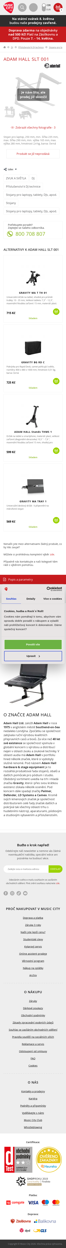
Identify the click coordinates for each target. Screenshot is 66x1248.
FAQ (33, 1058)
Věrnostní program (33, 961)
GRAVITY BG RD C (33, 362)
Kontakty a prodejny (33, 1091)
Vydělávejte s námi (33, 1113)
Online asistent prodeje (33, 953)
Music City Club (33, 1120)
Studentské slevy (33, 939)
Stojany (11, 203)
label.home (5, 47)
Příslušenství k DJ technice (31, 47)
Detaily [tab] (31, 598)
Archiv (33, 975)
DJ (12, 47)
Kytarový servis (33, 946)
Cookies (33, 1065)
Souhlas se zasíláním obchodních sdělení (33, 1029)
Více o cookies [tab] (52, 598)
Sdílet (10, 169)
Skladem (33, 318)
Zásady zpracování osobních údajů (33, 1022)
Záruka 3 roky (33, 925)
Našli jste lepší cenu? (33, 932)
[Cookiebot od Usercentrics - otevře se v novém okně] (47, 589)
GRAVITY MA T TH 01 (33, 292)
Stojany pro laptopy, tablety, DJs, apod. (31, 195)
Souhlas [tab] (11, 598)
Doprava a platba (33, 917)
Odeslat (55, 869)
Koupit (56, 311)
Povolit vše (33, 644)
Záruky (33, 1001)
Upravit (33, 655)
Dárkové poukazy (33, 1008)
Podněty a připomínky (33, 1105)
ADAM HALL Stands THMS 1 (33, 431)
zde (52, 554)
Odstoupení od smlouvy (33, 1051)
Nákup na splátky (33, 968)
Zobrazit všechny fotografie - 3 (35, 127)
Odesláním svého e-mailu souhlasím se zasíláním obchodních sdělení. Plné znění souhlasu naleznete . (33, 881)
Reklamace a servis (33, 1044)
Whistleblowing (33, 1127)
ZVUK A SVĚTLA (16, 178)
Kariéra (33, 1098)
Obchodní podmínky (33, 1015)
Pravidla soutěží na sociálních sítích (33, 1037)
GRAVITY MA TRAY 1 (33, 501)
